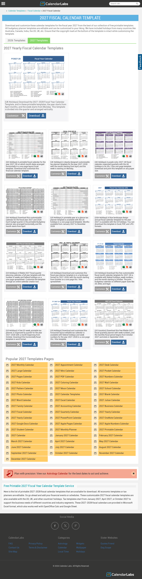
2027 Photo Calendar (21, 394)
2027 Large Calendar (21, 371)
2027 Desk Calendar (109, 365)
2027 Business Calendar (111, 406)
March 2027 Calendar (21, 441)
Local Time (63, 551)
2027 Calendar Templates (67, 394)
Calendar (62, 547)
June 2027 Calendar (21, 447)
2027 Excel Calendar (65, 400)
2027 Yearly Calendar (109, 412)
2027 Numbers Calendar (111, 376)
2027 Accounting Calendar (68, 406)
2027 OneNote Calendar (110, 418)
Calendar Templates (16, 11)
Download (34, 115)
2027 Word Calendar (21, 400)
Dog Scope (106, 547)
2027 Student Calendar (22, 429)
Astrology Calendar (57, 473)
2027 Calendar (18, 435)
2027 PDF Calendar (64, 376)
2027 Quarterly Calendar (67, 412)
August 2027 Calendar (110, 447)
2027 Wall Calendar (108, 382)
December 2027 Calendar (23, 459)
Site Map (13, 551)
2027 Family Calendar (22, 406)
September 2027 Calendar (23, 453)
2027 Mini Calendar (64, 371)
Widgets (80, 543)
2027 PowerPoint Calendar (68, 418)
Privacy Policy (35, 543)
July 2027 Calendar (64, 447)
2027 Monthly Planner (66, 429)
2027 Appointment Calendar (69, 365)
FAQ (11, 543)
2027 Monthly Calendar (22, 365)
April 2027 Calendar (65, 441)
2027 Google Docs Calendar (24, 423)
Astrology (62, 543)
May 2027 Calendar (108, 441)
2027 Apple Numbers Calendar (114, 423)
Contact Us (14, 547)
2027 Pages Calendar (21, 376)
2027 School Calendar (110, 388)
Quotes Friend (107, 543)
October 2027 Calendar (66, 453)
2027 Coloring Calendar (66, 382)
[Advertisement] (104, 74)
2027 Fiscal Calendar (21, 412)
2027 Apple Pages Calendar (68, 423)
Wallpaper (81, 547)
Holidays (80, 551)
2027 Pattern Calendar (22, 388)
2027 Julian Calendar (109, 400)
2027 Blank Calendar (109, 394)
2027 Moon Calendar (65, 388)
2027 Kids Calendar (20, 382)
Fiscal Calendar (34, 11)
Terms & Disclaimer (38, 547)
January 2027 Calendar (66, 435)
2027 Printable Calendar (111, 429)
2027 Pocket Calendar (110, 371)
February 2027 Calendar (111, 435)
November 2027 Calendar (111, 453)
